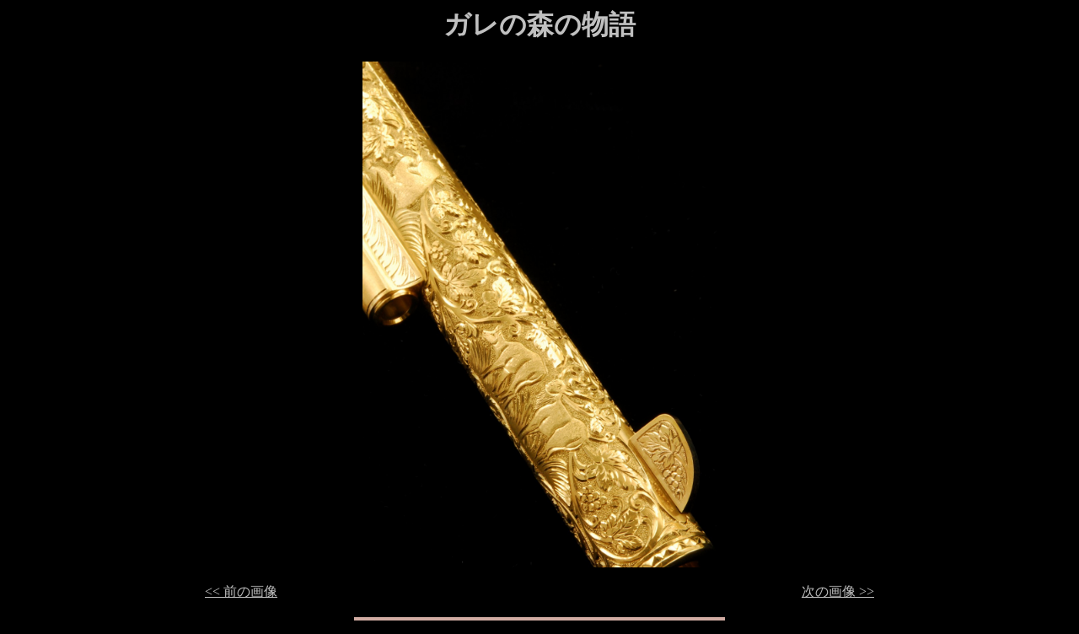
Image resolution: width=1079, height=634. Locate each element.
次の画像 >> (838, 591)
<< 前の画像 (241, 591)
